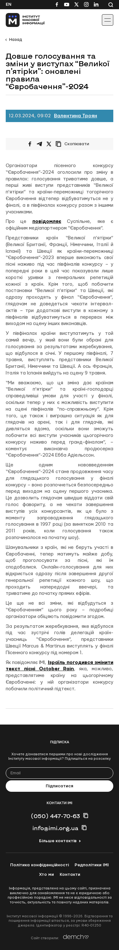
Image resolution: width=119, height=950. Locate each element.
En (8, 4)
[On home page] (19, 20)
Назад (15, 39)
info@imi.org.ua (55, 828)
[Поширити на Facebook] (30, 144)
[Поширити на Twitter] (49, 144)
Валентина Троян (75, 116)
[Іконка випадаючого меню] (107, 20)
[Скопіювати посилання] (74, 144)
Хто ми (46, 874)
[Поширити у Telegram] (39, 144)
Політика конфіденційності (39, 865)
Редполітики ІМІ (92, 865)
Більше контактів (57, 841)
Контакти (70, 874)
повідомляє (46, 221)
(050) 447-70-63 (55, 816)
